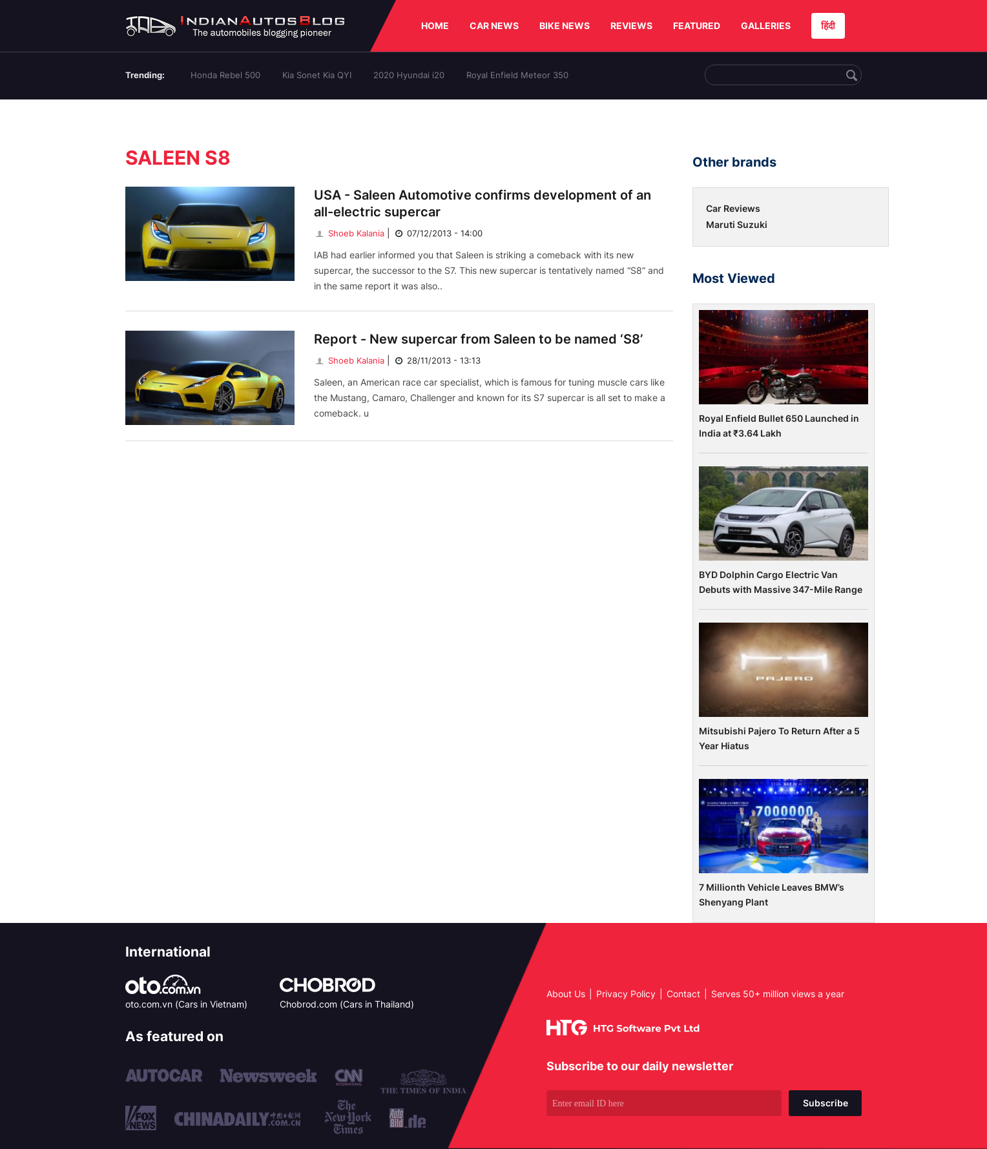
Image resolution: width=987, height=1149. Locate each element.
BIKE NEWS (564, 25)
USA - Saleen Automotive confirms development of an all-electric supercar (482, 203)
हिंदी (828, 25)
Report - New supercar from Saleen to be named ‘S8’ (478, 339)
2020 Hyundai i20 (408, 75)
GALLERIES (766, 25)
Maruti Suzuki (736, 224)
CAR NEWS (494, 25)
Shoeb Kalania (349, 233)
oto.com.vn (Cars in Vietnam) (186, 1004)
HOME (435, 25)
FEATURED (696, 25)
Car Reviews (733, 208)
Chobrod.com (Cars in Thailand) (347, 1004)
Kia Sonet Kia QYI (316, 75)
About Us (565, 993)
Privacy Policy (626, 993)
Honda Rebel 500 (225, 75)
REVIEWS (631, 25)
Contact (683, 993)
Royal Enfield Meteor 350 (517, 75)
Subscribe (825, 1102)
